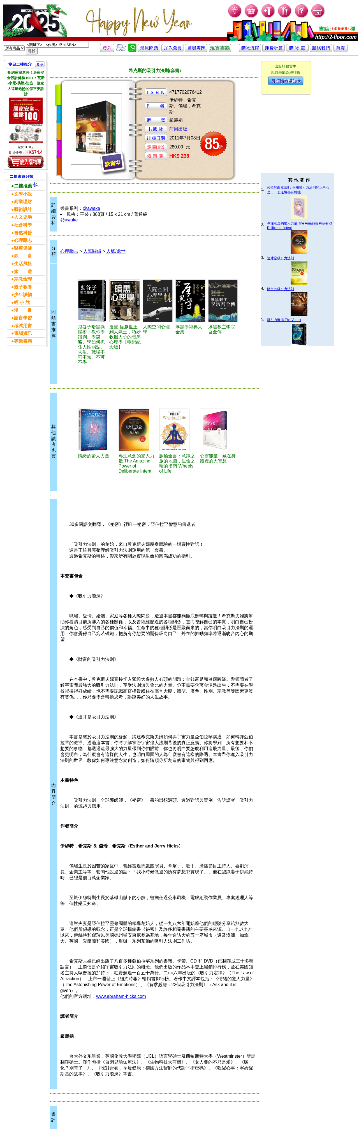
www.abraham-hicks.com (121, 996)
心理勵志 (69, 251)
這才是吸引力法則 (280, 258)
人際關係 (92, 251)
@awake (91, 208)
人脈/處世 (115, 251)
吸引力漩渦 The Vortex (284, 320)
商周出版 (178, 129)
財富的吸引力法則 (280, 289)
